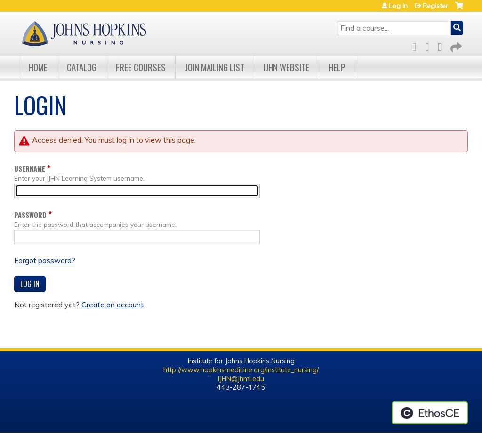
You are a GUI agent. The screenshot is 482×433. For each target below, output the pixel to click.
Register (435, 5)
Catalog (81, 67)
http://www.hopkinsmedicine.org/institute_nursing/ (241, 370)
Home (38, 67)
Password (30, 215)
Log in (398, 5)
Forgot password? (44, 260)
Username (29, 169)
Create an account (112, 304)
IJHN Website (286, 67)
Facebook (417, 45)
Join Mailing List (214, 67)
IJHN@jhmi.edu (241, 379)
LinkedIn (442, 45)
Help (337, 67)
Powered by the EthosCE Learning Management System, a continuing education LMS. (430, 412)
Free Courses (141, 67)
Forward (455, 45)
